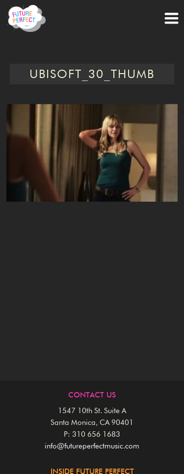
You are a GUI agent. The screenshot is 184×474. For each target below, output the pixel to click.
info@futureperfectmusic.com (92, 446)
